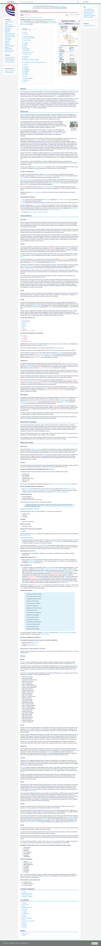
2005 (27, 673)
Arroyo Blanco (61, 400)
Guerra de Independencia (39, 166)
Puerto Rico (70, 817)
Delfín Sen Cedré (74, 208)
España (45, 174)
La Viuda (24, 910)
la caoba (39, 381)
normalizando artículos (59, 6)
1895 (31, 179)
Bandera (64, 31)
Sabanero (24, 329)
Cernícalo (24, 326)
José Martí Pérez (45, 634)
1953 (23, 662)
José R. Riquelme (31, 644)
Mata (34, 400)
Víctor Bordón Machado (62, 199)
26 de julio (47, 199)
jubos (51, 355)
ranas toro (37, 354)
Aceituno (48, 400)
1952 (40, 192)
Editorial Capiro (67, 570)
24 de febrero (25, 179)
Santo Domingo (52, 22)
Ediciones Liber (33, 578)
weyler (52, 382)
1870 (64, 131)
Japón (40, 490)
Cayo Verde (42, 367)
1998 (23, 772)
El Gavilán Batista (26, 341)
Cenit (23, 935)
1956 (23, 201)
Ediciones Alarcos (32, 576)
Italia (28, 490)
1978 (23, 874)
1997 (75, 821)
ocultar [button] (29, 29)
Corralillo (24, 24)
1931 (26, 184)
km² (73, 55)
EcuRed (11, 2)
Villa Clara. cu (25, 933)
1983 (76, 667)
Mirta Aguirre (35, 642)
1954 (23, 199)
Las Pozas (38, 400)
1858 (24, 114)
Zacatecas (22, 401)
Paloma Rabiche (26, 320)
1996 (34, 561)
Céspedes (38, 175)
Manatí (71, 363)
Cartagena (26, 821)
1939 (33, 550)
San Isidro (38, 131)
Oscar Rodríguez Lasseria (64, 632)
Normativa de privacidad (9, 943)
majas (42, 355)
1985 (52, 469)
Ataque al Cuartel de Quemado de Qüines (38, 212)
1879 (59, 132)
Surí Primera (33, 262)
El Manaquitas (35, 401)
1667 (71, 51)
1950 (42, 586)
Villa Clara (72, 50)
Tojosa (23, 324)
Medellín (72, 821)
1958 (23, 202)
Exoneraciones (24, 943)
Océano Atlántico (49, 21)
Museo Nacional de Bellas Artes (61, 491)
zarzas (50, 389)
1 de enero (54, 132)
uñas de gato (56, 389)
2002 (38, 509)
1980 (57, 586)
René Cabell (61, 484)
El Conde (68, 248)
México (68, 488)
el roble (34, 381)
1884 (74, 540)
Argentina (24, 490)
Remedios (72, 96)
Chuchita (24, 915)
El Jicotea (28, 401)
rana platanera (51, 354)
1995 (46, 572)
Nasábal (39, 366)
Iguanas (62, 347)
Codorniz (24, 323)
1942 (61, 541)
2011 (38, 578)
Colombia (73, 488)
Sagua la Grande (24, 22)
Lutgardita (52, 248)
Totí (23, 327)
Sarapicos (63, 363)
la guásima (75, 379)
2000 (41, 562)
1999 (57, 561)
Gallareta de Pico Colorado (28, 330)
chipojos (32, 355)
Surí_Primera (25, 904)
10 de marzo (34, 192)
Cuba (72, 23)
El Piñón (24, 916)
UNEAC (34, 533)
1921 (28, 488)
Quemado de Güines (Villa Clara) (34, 17)
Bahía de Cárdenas (29, 366)
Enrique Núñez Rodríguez (26, 509)
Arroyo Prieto (54, 400)
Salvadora (53, 262)
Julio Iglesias (69, 484)
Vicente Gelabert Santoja (26, 537)
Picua (75, 363)
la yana (65, 379)
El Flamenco (25, 336)
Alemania (36, 490)
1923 (35, 509)
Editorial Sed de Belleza (38, 572)
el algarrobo (23, 381)
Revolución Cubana (35, 449)
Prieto (23, 919)
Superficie (61, 53)
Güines (23, 922)
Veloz (68, 363)
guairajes (62, 389)
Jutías (56, 347)
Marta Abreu (48, 567)
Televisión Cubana (63, 582)
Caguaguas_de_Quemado (28, 921)
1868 (46, 129)
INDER (74, 750)
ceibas (47, 389)
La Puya (24, 891)
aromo (47, 382)
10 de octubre (45, 175)
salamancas (37, 355)
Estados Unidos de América (47, 186)
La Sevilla (24, 339)
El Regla (43, 400)
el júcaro (70, 379)
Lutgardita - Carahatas (27, 896)
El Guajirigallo (46, 632)
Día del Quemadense (38, 584)
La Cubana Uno (25, 913)
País (61, 48)
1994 (22, 669)
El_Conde (30, 266)
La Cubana (24, 912)
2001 (63, 573)
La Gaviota (24, 338)
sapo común (43, 354)
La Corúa (24, 335)
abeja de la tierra (36, 357)
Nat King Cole (54, 484)
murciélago (60, 352)
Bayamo (22, 256)
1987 (27, 763)
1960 (34, 557)
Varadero (31, 562)
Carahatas (36, 139)
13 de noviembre (54, 541)
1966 (73, 663)
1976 (21, 790)
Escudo (74, 31)
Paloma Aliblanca (26, 321)
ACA (43, 561)
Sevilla (23, 906)
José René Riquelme (27, 893)
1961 (30, 565)
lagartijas (27, 355)
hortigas (44, 382)
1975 (28, 729)
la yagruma (29, 381)
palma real (45, 388)
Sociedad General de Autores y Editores (53, 569)
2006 (66, 576)
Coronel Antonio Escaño (54, 209)
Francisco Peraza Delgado (54, 182)
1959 (41, 205)
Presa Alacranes (64, 259)
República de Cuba (26, 535)
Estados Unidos (47, 490)
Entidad (60, 47)
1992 (73, 570)
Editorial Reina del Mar (56, 573)
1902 (23, 186)
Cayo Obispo (49, 367)
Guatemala (44, 818)
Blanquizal (29, 400)
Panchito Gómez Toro (32, 645)
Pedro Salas (25, 909)
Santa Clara (73, 255)
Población (61, 57)
